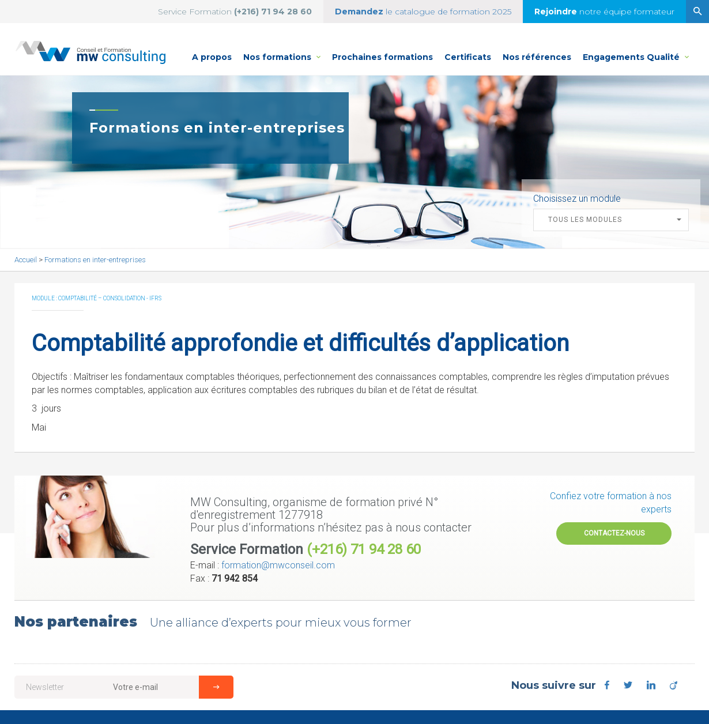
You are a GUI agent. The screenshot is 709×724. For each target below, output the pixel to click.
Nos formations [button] (284, 50)
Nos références (537, 57)
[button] (611, 220)
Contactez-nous (614, 533)
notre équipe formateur (604, 11)
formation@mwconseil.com (278, 565)
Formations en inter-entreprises (95, 259)
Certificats (467, 57)
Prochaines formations (382, 57)
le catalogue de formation (423, 11)
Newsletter (45, 687)
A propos (212, 57)
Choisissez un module (577, 198)
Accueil (26, 259)
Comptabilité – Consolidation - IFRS (109, 298)
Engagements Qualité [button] (636, 50)
